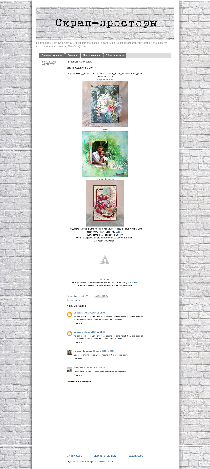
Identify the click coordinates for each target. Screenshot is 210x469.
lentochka (105, 279)
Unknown (78, 313)
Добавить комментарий (79, 381)
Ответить (78, 323)
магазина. (133, 282)
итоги (77, 300)
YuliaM (105, 129)
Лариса (76, 296)
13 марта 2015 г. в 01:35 (94, 332)
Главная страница (52, 55)
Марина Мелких (105, 79)
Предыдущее (135, 455)
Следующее (74, 455)
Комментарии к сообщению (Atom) (97, 462)
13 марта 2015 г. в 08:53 (103, 351)
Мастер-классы (91, 55)
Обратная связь (115, 55)
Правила (73, 55)
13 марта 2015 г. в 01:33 (94, 313)
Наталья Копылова (105, 179)
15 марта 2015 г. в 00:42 (94, 367)
